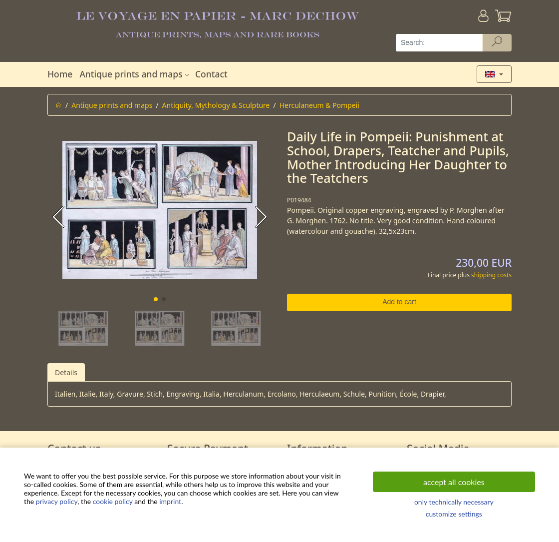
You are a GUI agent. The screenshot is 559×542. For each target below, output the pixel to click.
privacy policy (56, 501)
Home (59, 74)
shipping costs (491, 275)
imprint (170, 501)
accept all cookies (454, 482)
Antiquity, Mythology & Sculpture (216, 105)
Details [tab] (66, 372)
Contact (211, 74)
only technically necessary (454, 502)
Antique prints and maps (135, 74)
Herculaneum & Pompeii (319, 105)
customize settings (454, 514)
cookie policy (113, 501)
